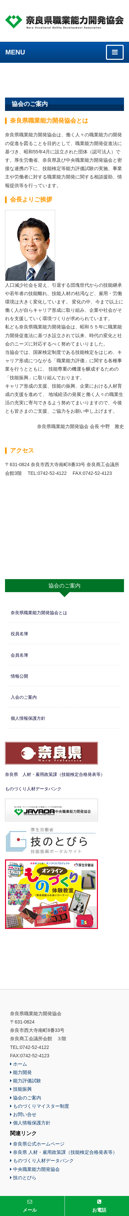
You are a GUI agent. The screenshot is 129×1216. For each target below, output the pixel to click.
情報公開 (19, 676)
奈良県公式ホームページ (37, 1143)
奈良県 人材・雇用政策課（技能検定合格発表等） (55, 774)
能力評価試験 (25, 1080)
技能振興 (21, 1089)
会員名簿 (19, 655)
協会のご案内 (25, 1097)
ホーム (18, 1064)
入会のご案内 (24, 697)
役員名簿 (19, 633)
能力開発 (21, 1072)
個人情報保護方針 (28, 718)
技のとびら (23, 1177)
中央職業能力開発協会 (35, 1169)
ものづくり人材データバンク (33, 788)
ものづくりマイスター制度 (39, 1106)
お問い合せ (23, 1114)
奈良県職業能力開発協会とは (39, 612)
